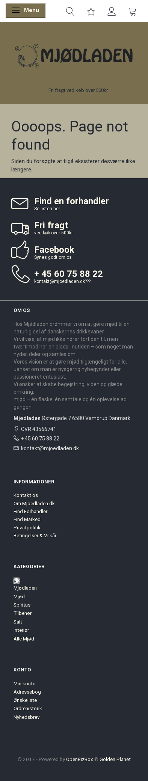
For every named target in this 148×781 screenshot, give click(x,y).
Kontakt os (26, 495)
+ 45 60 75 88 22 (40, 439)
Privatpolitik (27, 527)
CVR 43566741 (38, 429)
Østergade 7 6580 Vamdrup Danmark (72, 418)
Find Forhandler (30, 511)
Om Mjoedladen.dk (34, 503)
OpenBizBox (79, 759)
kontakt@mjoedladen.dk (59, 281)
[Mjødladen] (74, 55)
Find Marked (27, 519)
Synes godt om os (53, 257)
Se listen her (47, 208)
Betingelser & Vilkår (35, 535)
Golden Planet (115, 759)
